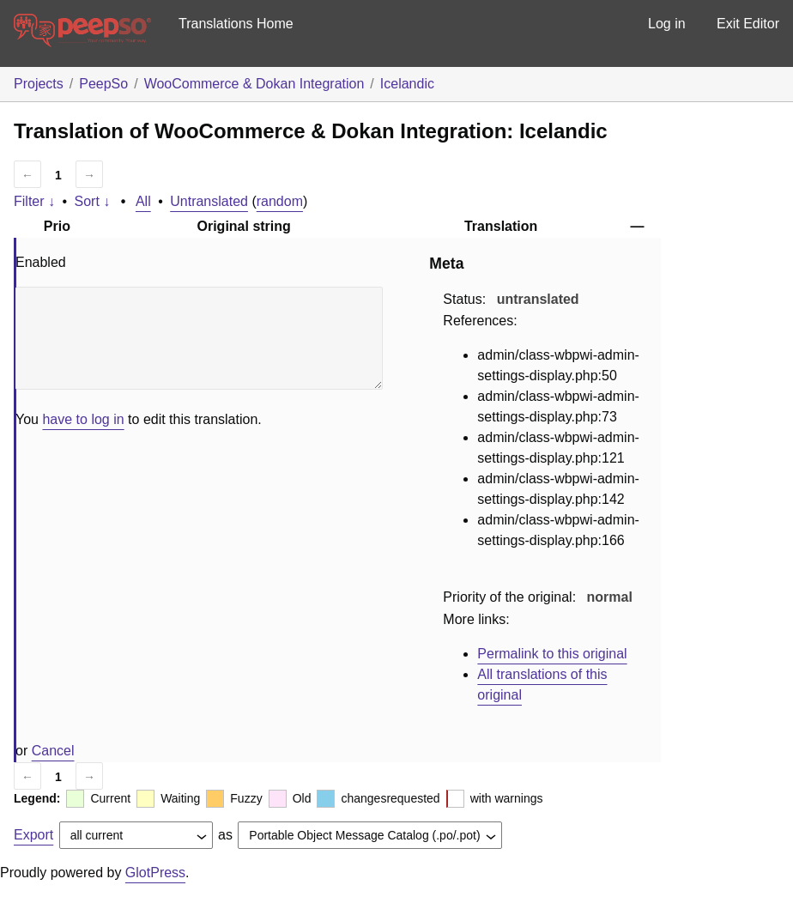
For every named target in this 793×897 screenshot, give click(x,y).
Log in (667, 23)
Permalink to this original (552, 653)
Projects (39, 83)
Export (33, 834)
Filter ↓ (34, 201)
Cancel (53, 750)
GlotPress (155, 872)
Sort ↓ (93, 201)
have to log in (83, 419)
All (143, 201)
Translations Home (236, 23)
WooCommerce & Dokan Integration (254, 83)
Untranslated (209, 201)
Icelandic (407, 83)
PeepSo (103, 83)
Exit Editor (748, 23)
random (280, 201)
